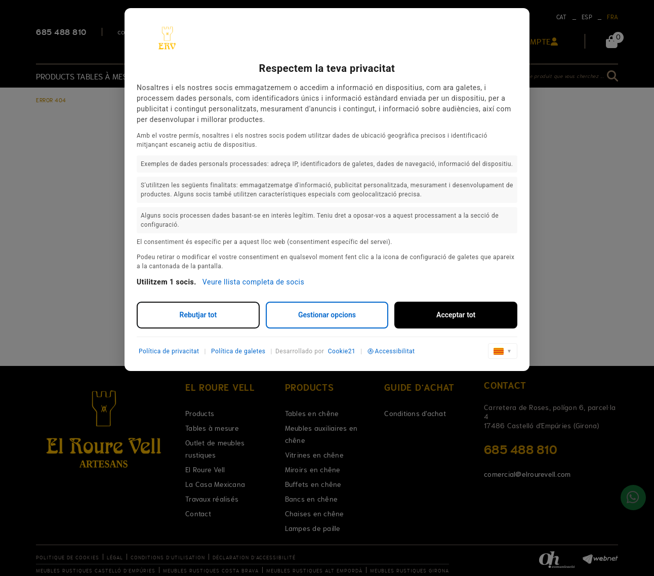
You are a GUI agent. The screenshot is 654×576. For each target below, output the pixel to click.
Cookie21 (341, 351)
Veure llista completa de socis (253, 282)
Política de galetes (238, 351)
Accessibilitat (391, 351)
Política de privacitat (169, 351)
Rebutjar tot (198, 315)
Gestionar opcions (327, 315)
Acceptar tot (455, 315)
